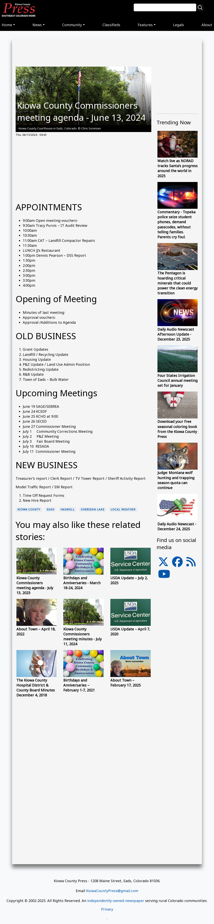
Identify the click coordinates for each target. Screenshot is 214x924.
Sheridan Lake (92, 509)
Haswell (67, 509)
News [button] (37, 24)
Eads (50, 509)
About (207, 24)
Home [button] (7, 24)
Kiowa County (28, 509)
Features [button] (145, 24)
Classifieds (111, 24)
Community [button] (72, 24)
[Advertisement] (83, 168)
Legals (178, 24)
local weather (123, 509)
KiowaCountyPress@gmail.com (112, 890)
